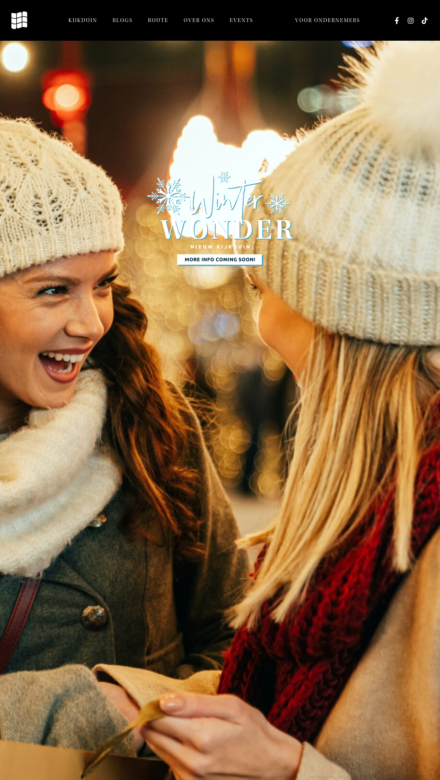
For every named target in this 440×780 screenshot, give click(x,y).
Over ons (199, 21)
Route (158, 21)
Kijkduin (82, 21)
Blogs (123, 21)
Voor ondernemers (327, 21)
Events (241, 21)
